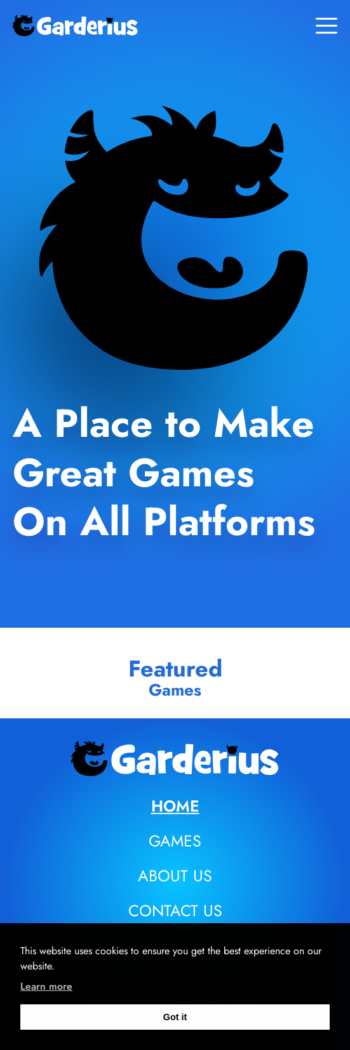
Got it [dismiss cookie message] (175, 1017)
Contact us (175, 910)
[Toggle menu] (326, 26)
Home (175, 805)
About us (175, 875)
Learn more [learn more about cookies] (46, 986)
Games (175, 840)
